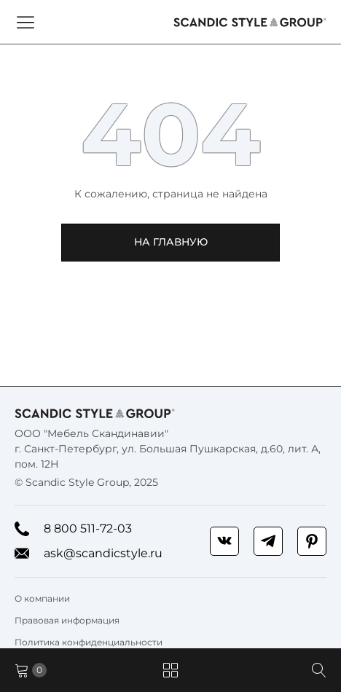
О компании (42, 598)
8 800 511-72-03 (73, 529)
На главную (171, 241)
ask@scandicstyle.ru (88, 553)
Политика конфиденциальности (88, 642)
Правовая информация (67, 620)
